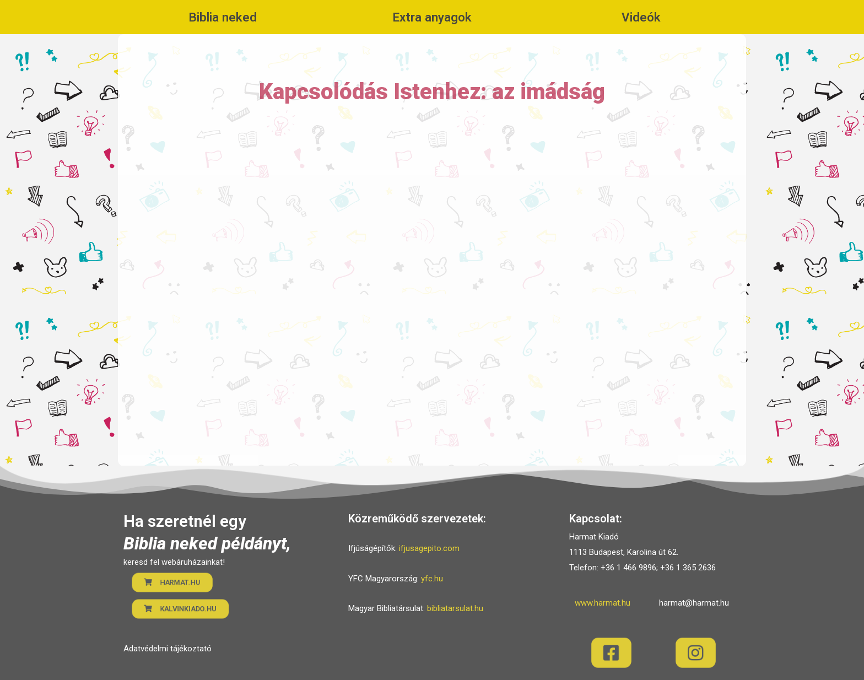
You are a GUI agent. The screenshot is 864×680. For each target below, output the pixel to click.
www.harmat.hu (602, 603)
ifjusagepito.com (429, 548)
